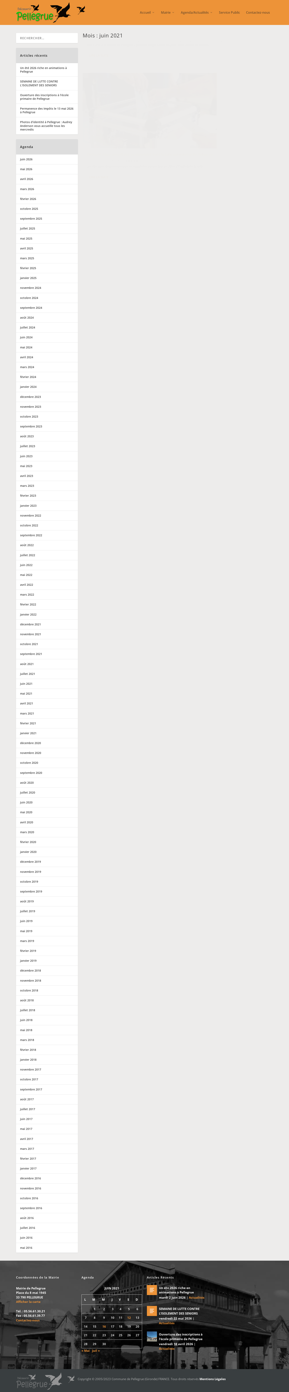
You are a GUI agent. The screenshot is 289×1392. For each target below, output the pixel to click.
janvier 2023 (28, 506)
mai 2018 (26, 1030)
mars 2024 (27, 367)
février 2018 (28, 1050)
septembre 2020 (31, 773)
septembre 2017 (31, 1089)
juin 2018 (26, 1020)
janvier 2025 (28, 278)
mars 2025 (27, 258)
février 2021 (28, 723)
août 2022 (27, 545)
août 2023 (27, 436)
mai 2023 (26, 466)
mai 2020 (26, 812)
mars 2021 (27, 713)
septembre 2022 (31, 535)
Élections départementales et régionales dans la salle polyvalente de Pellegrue (223, 101)
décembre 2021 (30, 624)
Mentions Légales (212, 1379)
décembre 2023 (30, 397)
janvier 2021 (28, 733)
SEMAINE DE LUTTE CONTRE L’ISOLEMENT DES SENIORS (39, 83)
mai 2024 (26, 347)
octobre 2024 (29, 298)
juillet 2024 (27, 327)
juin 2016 (26, 1238)
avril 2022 (26, 585)
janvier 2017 (28, 1168)
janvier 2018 (28, 1060)
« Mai (85, 1351)
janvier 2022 (28, 614)
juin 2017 (26, 1119)
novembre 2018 (30, 980)
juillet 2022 (27, 555)
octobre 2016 (29, 1198)
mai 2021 (26, 693)
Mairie (166, 13)
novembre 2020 (30, 753)
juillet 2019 (27, 911)
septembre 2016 (31, 1208)
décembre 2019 (30, 862)
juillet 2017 (27, 1109)
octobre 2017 (29, 1079)
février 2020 (28, 842)
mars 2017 (27, 1149)
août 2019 (27, 901)
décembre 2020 (30, 743)
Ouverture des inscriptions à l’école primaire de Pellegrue (44, 97)
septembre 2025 (31, 218)
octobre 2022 (29, 525)
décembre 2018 (30, 970)
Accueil (145, 13)
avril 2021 (26, 703)
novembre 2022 (30, 515)
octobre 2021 (29, 644)
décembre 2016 (30, 1178)
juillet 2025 (27, 228)
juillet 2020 (27, 792)
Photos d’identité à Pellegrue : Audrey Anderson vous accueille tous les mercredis (46, 125)
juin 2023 (26, 456)
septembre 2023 (31, 426)
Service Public (229, 13)
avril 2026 (26, 179)
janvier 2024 (28, 387)
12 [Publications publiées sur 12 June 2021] (129, 1318)
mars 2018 (27, 1040)
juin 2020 (26, 802)
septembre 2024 (31, 308)
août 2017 (27, 1099)
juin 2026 (26, 159)
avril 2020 (26, 822)
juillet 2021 (27, 674)
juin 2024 (26, 337)
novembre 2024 (30, 288)
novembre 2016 (30, 1188)
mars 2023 (27, 486)
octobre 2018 (29, 990)
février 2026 (28, 199)
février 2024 (28, 377)
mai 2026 (26, 169)
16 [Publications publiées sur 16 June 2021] (104, 1326)
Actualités (119, 53)
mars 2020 (27, 832)
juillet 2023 (27, 446)
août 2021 (27, 664)
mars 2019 (27, 941)
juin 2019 (26, 921)
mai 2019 (26, 931)
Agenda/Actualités (195, 13)
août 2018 (27, 1000)
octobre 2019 (29, 881)
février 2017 (28, 1158)
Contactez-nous (258, 13)
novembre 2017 (30, 1069)
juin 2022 (26, 565)
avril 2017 (26, 1139)
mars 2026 (27, 189)
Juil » (96, 1351)
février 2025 (28, 268)
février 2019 (28, 951)
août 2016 (27, 1218)
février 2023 (28, 495)
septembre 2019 (31, 891)
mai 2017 (26, 1129)
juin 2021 (26, 684)
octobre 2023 (29, 416)
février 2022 (28, 604)
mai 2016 (26, 1248)
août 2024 (27, 317)
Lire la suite (99, 85)
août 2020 (27, 783)
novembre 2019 (30, 872)
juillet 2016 (27, 1228)
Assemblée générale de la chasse (113, 47)
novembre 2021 (30, 634)
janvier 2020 (28, 852)
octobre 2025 (29, 209)
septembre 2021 (31, 654)
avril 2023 (26, 476)
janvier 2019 (28, 961)
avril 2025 (26, 248)
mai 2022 (26, 575)
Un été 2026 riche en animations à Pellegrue (43, 69)
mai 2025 (26, 238)
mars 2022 (27, 594)
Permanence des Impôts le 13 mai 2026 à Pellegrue (46, 110)
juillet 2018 (27, 1010)
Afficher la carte (28, 1302)
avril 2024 (26, 357)
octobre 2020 (29, 763)
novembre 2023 (30, 407)
